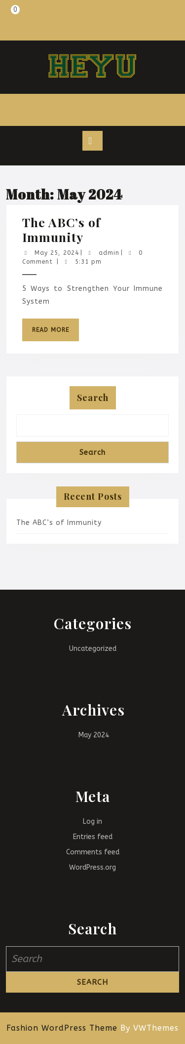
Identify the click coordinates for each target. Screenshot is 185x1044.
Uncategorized (92, 648)
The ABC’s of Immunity (61, 229)
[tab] (92, 141)
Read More (55, 333)
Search (93, 397)
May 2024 (93, 735)
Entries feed (92, 837)
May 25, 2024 (57, 252)
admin (109, 252)
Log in (92, 821)
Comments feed (92, 852)
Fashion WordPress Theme (61, 1028)
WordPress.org (92, 867)
